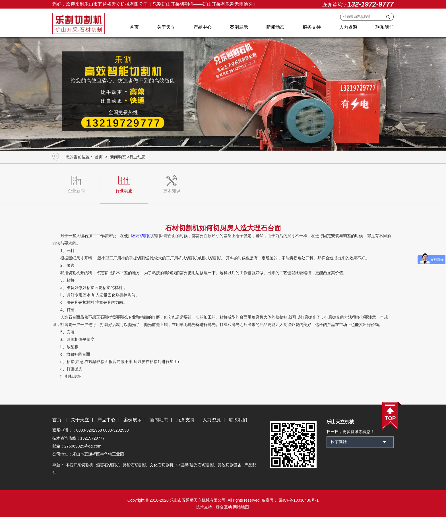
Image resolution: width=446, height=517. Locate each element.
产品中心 (202, 27)
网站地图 (241, 507)
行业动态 (137, 157)
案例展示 (239, 27)
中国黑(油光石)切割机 (195, 465)
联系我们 (384, 27)
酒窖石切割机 (108, 465)
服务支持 (312, 27)
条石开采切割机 (79, 465)
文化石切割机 (162, 465)
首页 (134, 27)
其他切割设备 (229, 465)
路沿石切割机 (135, 465)
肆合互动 (224, 507)
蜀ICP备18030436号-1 (298, 500)
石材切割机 (142, 235)
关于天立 (166, 27)
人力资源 (348, 27)
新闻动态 (275, 27)
